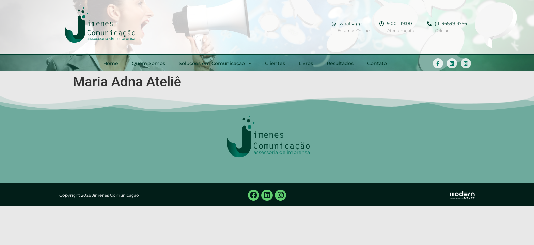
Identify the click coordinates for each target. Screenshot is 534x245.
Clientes (275, 63)
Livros (306, 63)
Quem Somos (148, 63)
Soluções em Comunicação (215, 63)
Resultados (340, 63)
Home (110, 63)
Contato (377, 63)
